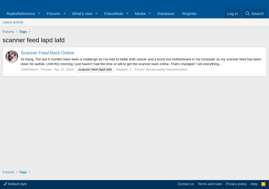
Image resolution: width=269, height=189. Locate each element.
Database (165, 13)
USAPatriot (29, 69)
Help (254, 184)
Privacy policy (236, 184)
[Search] (254, 13)
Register (189, 13)
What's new (82, 13)
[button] (39, 13)
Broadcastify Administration (166, 69)
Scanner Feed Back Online (47, 52)
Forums (53, 13)
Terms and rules (210, 184)
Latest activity (13, 22)
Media (140, 13)
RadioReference (21, 13)
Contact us (186, 184)
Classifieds (113, 13)
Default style (15, 184)
